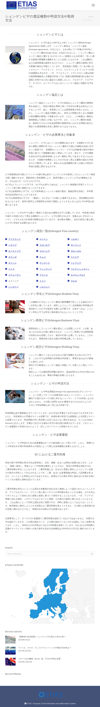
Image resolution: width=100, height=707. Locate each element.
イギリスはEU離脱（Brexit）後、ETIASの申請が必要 (39, 659)
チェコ (42, 257)
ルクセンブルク (78, 275)
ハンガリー (13, 287)
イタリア (12, 245)
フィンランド (45, 269)
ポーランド (76, 245)
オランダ (12, 257)
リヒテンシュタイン (80, 269)
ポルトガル (76, 251)
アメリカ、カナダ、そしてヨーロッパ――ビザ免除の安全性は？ (44, 648)
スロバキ (43, 245)
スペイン (43, 239)
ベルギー (75, 239)
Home (91, 17)
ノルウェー (44, 287)
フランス (43, 275)
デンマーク (44, 263)
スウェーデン (14, 275)
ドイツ (42, 281)
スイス (11, 269)
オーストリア (14, 251)
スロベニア (44, 251)
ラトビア (75, 257)
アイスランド (14, 239)
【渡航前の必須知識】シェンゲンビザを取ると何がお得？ (42, 636)
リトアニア (76, 263)
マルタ (74, 281)
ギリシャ (12, 263)
